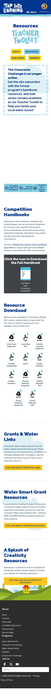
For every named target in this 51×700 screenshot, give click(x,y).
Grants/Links (7, 629)
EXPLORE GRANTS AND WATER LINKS (23, 468)
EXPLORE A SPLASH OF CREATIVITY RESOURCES (25, 581)
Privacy (36, 676)
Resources (32, 52)
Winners (35, 58)
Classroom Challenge (12, 655)
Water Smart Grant (10, 648)
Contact (5, 618)
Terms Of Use (7, 680)
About (16, 52)
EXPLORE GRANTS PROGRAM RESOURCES (25, 526)
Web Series (18, 58)
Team (4, 615)
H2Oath (5, 652)
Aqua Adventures (10, 641)
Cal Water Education (11, 625)
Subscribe (6, 622)
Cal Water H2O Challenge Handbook (25, 287)
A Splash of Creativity (12, 645)
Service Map (7, 632)
